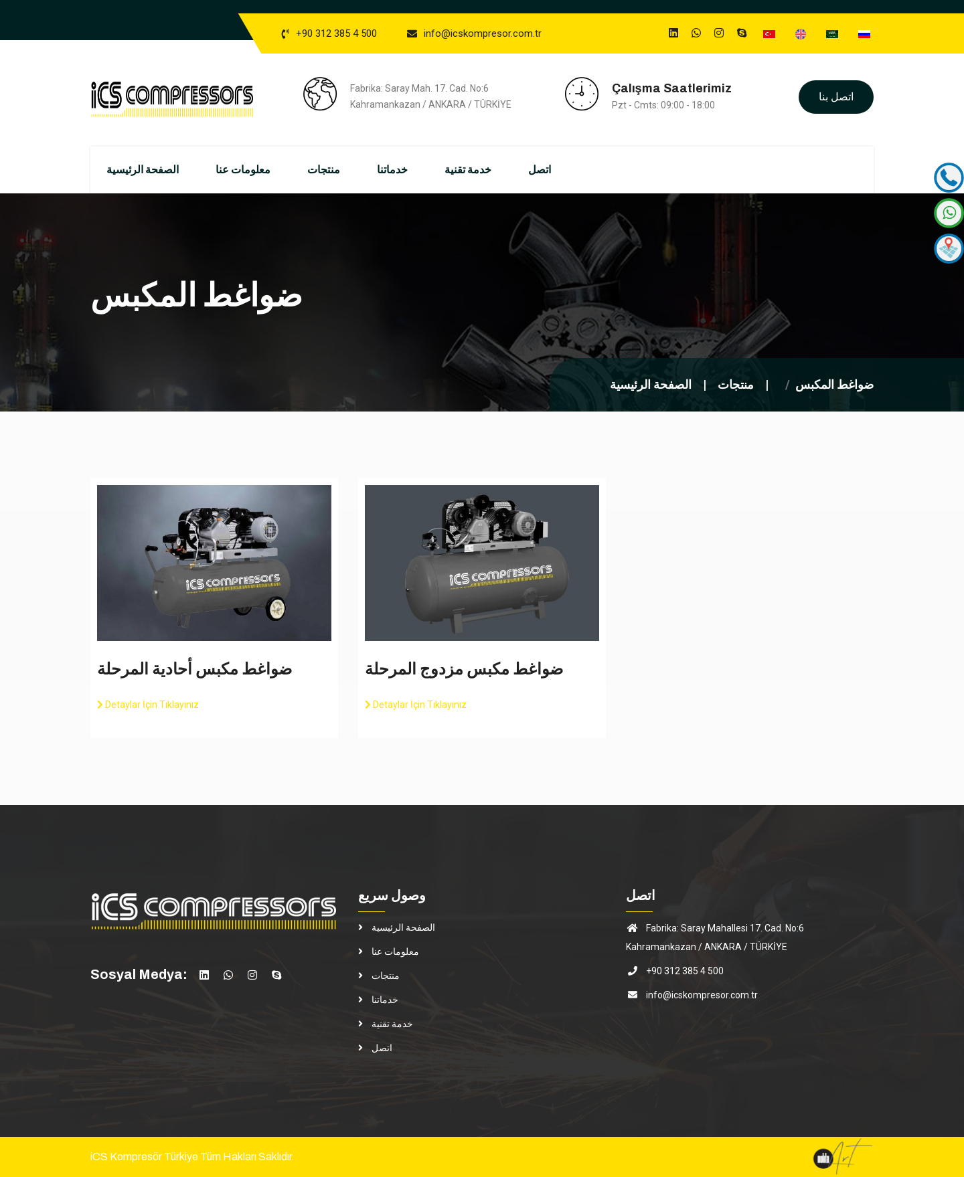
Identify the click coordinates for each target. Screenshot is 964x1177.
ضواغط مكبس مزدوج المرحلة (464, 669)
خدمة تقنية (485, 169)
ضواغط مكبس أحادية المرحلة (194, 669)
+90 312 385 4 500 (336, 33)
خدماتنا (409, 169)
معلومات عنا (260, 169)
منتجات (341, 169)
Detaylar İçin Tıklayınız (148, 705)
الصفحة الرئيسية (160, 169)
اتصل (557, 169)
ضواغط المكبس (834, 384)
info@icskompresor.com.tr (483, 33)
